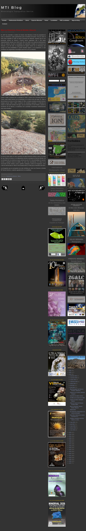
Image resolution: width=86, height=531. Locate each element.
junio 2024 (72, 387)
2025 (70, 372)
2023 (70, 432)
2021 (70, 436)
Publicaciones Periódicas (16, 20)
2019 (70, 440)
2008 (70, 461)
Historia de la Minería (11, 176)
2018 (70, 441)
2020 (70, 438)
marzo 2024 (73, 426)
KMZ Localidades (64, 20)
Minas (19, 176)
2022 (70, 434)
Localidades (54, 20)
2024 (70, 374)
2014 (70, 449)
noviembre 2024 (73, 377)
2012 (70, 453)
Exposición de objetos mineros (76, 395)
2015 (70, 447)
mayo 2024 (72, 422)
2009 (70, 459)
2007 (70, 463)
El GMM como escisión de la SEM (77, 397)
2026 (70, 370)
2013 (70, 451)
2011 (70, 455)
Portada (4, 20)
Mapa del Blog (76, 20)
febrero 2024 (73, 428)
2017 (70, 443)
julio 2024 (72, 385)
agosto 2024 (73, 383)
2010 (70, 457)
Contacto (4, 24)
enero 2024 (72, 429)
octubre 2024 (73, 379)
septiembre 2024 (74, 381)
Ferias (46, 20)
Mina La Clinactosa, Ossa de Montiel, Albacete (18, 30)
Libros (27, 20)
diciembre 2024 (73, 375)
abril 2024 (72, 424)
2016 (70, 445)
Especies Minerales (37, 20)
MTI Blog (11, 7)
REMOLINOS (73, 409)
